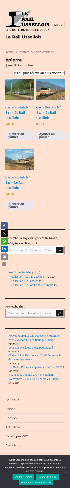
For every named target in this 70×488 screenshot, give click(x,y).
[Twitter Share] (4, 233)
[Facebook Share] (4, 225)
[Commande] (39, 73)
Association (13, 445)
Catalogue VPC (16, 436)
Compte (11, 418)
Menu (58, 24)
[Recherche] (60, 250)
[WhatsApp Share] (4, 241)
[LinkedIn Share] (4, 249)
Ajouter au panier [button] (16, 135)
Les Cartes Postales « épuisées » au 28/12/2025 (36, 367)
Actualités (12, 427)
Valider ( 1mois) (23, 477)
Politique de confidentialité (36, 482)
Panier (10, 409)
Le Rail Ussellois (23, 37)
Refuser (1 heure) (47, 477)
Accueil (10, 52)
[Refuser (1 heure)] (65, 472)
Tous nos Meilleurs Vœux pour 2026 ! (30, 347)
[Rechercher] (60, 313)
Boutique (12, 400)
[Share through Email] (4, 256)
